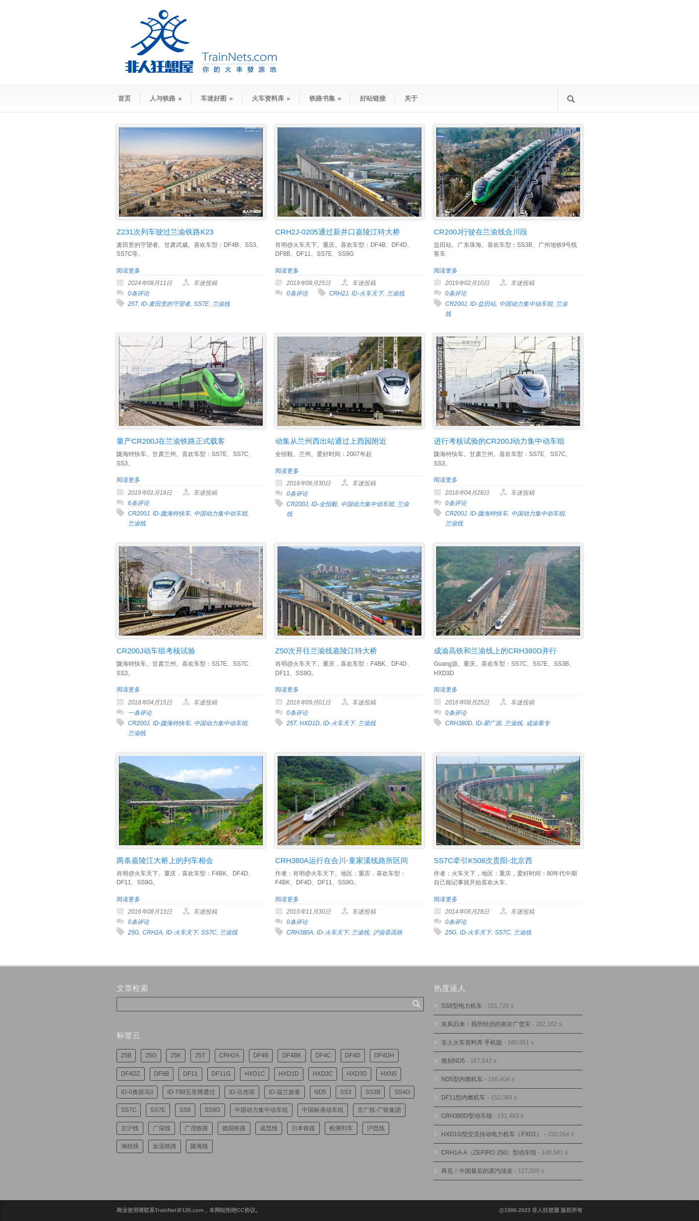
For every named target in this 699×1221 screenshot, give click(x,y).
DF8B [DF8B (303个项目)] (162, 1073)
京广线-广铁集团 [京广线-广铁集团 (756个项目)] (379, 1109)
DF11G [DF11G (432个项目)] (221, 1073)
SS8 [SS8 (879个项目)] (185, 1109)
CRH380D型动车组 (466, 1115)
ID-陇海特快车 (171, 513)
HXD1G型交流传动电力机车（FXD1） (491, 1134)
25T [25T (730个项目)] (200, 1055)
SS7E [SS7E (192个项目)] (158, 1109)
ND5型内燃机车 (462, 1079)
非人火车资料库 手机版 (471, 1042)
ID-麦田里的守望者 (165, 303)
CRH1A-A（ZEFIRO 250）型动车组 (488, 1152)
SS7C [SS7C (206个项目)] (128, 1109)
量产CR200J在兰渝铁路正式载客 (170, 441)
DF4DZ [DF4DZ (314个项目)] (130, 1073)
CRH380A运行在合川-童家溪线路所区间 (341, 860)
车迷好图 (217, 98)
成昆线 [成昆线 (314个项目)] (269, 1128)
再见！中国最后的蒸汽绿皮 (477, 1170)
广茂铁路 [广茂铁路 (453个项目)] (196, 1128)
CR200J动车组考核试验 (155, 650)
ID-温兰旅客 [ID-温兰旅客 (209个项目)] (284, 1092)
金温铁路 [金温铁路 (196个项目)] (164, 1146)
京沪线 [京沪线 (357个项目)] (130, 1128)
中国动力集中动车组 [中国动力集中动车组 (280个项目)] (261, 1109)
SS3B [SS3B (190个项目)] (373, 1092)
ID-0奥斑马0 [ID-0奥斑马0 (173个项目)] (137, 1092)
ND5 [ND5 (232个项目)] (320, 1092)
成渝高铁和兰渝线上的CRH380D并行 (495, 650)
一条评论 (140, 712)
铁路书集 (325, 98)
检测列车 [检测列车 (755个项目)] (341, 1128)
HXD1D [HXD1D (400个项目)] (289, 1073)
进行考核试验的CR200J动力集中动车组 (499, 441)
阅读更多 (128, 270)
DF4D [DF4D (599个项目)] (352, 1055)
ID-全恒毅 (324, 504)
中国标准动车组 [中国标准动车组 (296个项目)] (323, 1109)
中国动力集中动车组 (526, 303)
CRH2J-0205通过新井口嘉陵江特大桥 (337, 232)
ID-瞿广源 (488, 723)
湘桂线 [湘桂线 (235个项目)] (130, 1146)
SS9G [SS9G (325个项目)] (213, 1109)
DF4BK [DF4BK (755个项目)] (291, 1055)
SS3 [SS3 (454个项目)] (345, 1092)
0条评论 (138, 293)
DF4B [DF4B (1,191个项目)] (261, 1055)
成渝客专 (538, 723)
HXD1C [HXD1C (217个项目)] (254, 1073)
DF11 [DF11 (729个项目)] (190, 1073)
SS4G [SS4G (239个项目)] (402, 1092)
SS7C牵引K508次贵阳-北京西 (483, 860)
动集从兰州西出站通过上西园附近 (331, 441)
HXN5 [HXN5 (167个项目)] (389, 1073)
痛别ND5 (453, 1060)
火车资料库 (271, 98)
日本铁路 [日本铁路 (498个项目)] (303, 1128)
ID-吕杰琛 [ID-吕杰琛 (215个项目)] (242, 1092)
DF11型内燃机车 (463, 1097)
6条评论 (138, 503)
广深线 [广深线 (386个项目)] (162, 1128)
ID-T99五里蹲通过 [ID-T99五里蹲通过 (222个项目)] (191, 1092)
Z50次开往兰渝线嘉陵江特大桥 (326, 650)
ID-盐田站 (483, 303)
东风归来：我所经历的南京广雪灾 (485, 1024)
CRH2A (152, 932)
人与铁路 (166, 98)
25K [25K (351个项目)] (176, 1055)
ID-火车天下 (367, 293)
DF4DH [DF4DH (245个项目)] (384, 1055)
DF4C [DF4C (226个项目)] (323, 1055)
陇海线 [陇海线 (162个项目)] (199, 1146)
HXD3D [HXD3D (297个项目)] (357, 1073)
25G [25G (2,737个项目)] (151, 1055)
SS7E (201, 303)
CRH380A (300, 932)
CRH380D (458, 723)
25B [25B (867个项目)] (126, 1055)
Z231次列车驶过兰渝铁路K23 (165, 232)
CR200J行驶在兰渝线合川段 (480, 232)
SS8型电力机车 (461, 1005)
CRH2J (339, 293)
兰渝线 (221, 303)
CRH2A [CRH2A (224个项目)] (229, 1055)
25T (133, 303)
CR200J (455, 303)
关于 (411, 98)
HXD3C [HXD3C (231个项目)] (323, 1073)
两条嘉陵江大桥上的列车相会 (164, 860)
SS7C (208, 932)
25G (133, 932)
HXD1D (309, 723)
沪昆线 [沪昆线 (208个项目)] (376, 1128)
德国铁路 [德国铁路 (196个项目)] (234, 1128)
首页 (124, 98)
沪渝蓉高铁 (388, 932)
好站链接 (373, 98)
